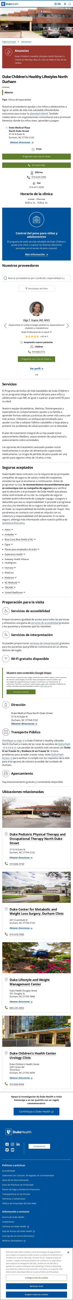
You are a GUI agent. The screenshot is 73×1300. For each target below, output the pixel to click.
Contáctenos (39, 1146)
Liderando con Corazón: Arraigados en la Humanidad (28, 1175)
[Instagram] (13, 1145)
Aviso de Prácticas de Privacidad (17, 1184)
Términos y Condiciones (13, 1198)
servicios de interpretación (44, 643)
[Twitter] (8, 1150)
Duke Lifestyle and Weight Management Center (30, 981)
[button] (70, 4)
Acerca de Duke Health (13, 1217)
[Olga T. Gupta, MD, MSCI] (36, 309)
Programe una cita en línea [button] (36, 359)
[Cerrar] (68, 1256)
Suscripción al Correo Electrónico (18, 1236)
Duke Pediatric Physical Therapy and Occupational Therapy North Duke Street (38, 838)
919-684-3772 (38, 351)
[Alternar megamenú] (65, 4)
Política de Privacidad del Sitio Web (19, 1203)
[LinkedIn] (19, 1145)
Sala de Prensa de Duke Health (17, 1231)
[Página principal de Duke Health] (9, 4)
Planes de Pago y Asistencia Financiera (21, 1189)
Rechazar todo (36, 1289)
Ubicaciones (26, 41)
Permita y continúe (21, 692)
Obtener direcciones (20, 142)
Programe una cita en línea (36, 156)
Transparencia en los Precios (16, 1194)
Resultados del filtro (36, 288)
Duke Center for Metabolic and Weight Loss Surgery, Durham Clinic (37, 911)
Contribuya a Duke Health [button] (34, 1111)
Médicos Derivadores (12, 1240)
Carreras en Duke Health (14, 1226)
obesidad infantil (39, 113)
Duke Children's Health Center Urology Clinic (33, 1055)
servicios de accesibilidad (45, 623)
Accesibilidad (8, 1170)
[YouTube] (13, 1150)
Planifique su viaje (12, 740)
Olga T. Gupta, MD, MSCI (36, 320)
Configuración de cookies (36, 1281)
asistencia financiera (13, 523)
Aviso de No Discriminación (15, 1180)
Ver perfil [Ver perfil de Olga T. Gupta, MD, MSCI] (35, 368)
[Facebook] (8, 1145)
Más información (35, 254)
